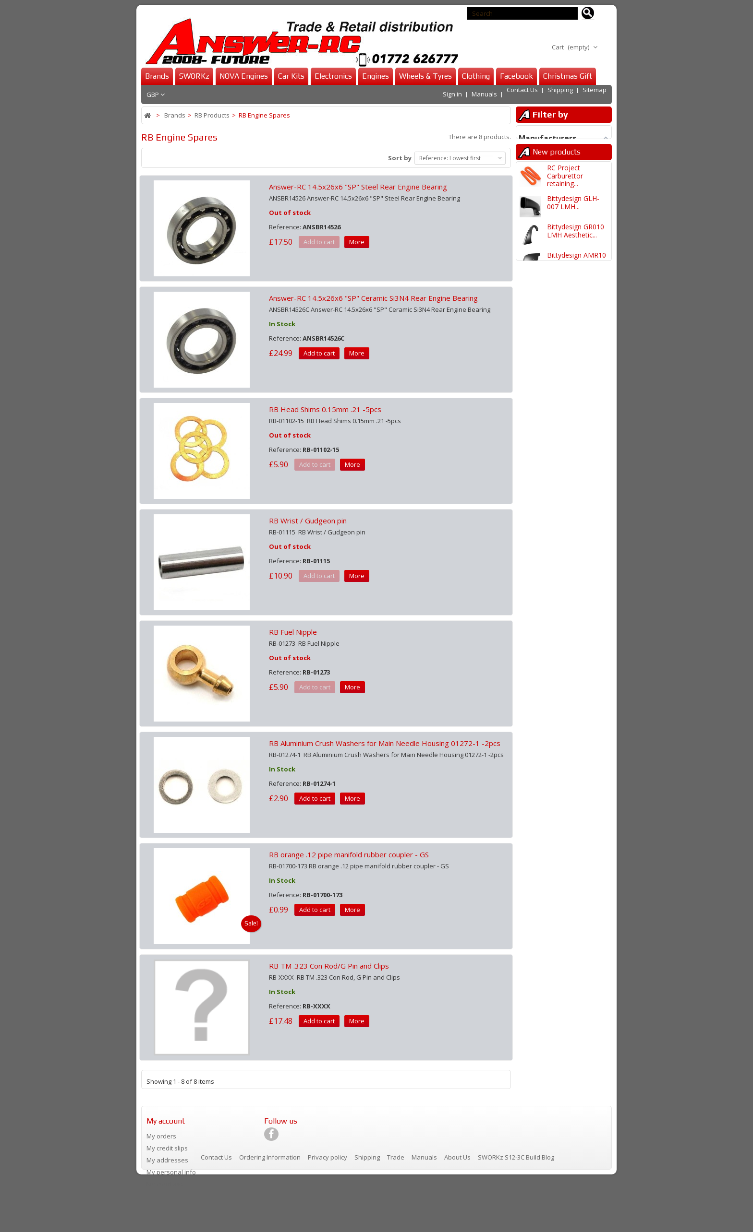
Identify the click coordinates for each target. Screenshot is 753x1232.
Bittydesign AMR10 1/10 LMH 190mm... (577, 730)
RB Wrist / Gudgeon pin (308, 520)
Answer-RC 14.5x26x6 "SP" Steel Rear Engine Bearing (358, 186)
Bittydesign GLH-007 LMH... (573, 272)
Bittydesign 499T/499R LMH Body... (572, 561)
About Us (458, 1210)
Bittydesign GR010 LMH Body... (575, 501)
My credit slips (167, 1148)
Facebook (516, 76)
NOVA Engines (243, 76)
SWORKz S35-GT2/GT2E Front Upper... (572, 417)
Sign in (452, 94)
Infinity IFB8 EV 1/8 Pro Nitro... (576, 444)
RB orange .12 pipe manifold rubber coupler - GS (349, 854)
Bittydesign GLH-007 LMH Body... (573, 357)
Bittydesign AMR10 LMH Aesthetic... (576, 328)
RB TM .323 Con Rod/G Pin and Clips (329, 966)
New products (557, 219)
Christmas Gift (567, 76)
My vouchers (165, 1184)
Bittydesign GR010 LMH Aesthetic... (575, 300)
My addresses (167, 1160)
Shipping (560, 94)
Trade (396, 1210)
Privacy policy (328, 1210)
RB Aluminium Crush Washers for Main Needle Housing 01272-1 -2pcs (384, 743)
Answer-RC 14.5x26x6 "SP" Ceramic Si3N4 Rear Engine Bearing (373, 298)
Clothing (476, 76)
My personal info (171, 1172)
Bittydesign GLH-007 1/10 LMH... (573, 673)
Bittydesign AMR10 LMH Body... (576, 529)
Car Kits (291, 76)
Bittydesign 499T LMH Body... (573, 645)
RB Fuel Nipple (293, 632)
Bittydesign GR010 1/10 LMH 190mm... (577, 701)
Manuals (484, 94)
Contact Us (522, 94)
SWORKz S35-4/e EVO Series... (573, 385)
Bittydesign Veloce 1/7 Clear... (575, 786)
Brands (157, 76)
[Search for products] (588, 13)
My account (165, 1120)
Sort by (400, 158)
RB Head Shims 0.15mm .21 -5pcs (325, 409)
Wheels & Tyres (425, 76)
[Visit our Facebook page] (271, 1138)
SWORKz (194, 76)
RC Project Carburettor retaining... (565, 245)
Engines (375, 76)
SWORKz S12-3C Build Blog (516, 1210)
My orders (161, 1136)
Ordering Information (270, 1210)
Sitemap (595, 94)
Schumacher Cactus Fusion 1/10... (577, 758)
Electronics (333, 76)
